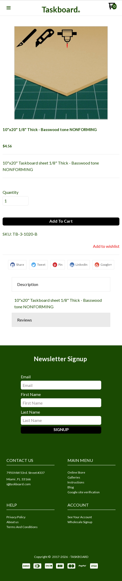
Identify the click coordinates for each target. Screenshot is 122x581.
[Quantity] (16, 201)
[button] (8, 8)
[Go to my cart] (113, 8)
